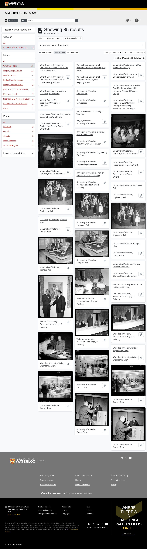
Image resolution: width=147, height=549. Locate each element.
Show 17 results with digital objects (130, 58)
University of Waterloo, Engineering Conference (91, 153)
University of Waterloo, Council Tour (53, 221)
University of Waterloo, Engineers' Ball (127, 186)
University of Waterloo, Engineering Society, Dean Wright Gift (55, 115)
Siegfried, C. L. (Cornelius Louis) (18, 99)
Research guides (47, 475)
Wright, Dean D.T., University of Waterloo (89, 112)
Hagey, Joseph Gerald (18, 71)
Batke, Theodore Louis (18, 80)
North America (18, 141)
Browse (12, 20)
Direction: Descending (133, 52)
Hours (78, 480)
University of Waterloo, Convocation (86, 92)
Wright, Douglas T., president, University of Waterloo (53, 92)
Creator (7, 37)
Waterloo (18, 127)
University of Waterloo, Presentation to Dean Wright (125, 163)
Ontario (18, 132)
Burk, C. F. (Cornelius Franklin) (18, 90)
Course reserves (47, 480)
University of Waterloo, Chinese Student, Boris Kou (126, 265)
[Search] (51, 20)
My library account (48, 484)
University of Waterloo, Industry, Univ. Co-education (90, 133)
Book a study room (83, 475)
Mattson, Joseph (18, 95)
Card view (60, 52)
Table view (72, 52)
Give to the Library (119, 480)
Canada (18, 136)
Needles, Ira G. (18, 76)
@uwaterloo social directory (97, 528)
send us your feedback (82, 493)
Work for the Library (119, 475)
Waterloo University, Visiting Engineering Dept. (125, 349)
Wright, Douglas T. (18, 66)
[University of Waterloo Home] (14, 4)
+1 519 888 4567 (14, 514)
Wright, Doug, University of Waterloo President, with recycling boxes (91, 68)
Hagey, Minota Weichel (18, 85)
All (4, 42)
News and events (82, 484)
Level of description (14, 153)
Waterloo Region (18, 146)
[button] (128, 20)
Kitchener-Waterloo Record (18, 48)
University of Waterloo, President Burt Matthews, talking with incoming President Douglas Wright (127, 89)
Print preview (45, 52)
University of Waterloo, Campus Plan (126, 245)
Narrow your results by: (18, 29)
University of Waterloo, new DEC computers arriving (127, 66)
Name (6, 55)
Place (6, 116)
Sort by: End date (112, 52)
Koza (18, 109)
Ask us (113, 484)
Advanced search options (54, 45)
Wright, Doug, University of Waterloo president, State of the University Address (54, 68)
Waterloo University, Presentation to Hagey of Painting (127, 285)
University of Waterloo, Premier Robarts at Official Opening (90, 174)
